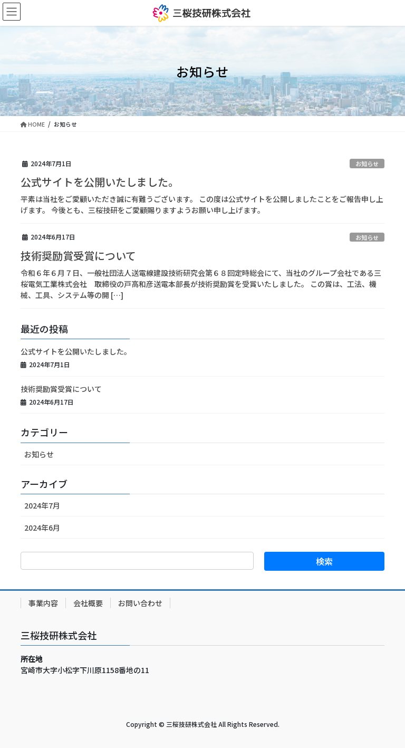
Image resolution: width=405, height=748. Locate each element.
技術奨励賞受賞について (78, 255)
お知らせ (367, 163)
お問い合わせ (140, 603)
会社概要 (88, 603)
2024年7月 (42, 505)
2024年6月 (42, 527)
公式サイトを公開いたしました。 (100, 181)
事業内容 (43, 603)
